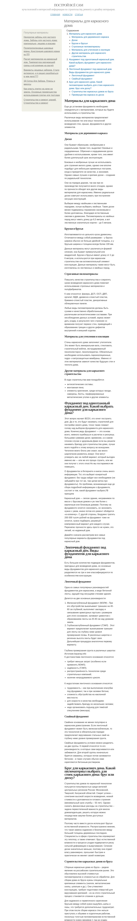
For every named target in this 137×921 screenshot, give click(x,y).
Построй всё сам (68, 5)
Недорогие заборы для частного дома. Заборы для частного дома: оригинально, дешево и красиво (40, 40)
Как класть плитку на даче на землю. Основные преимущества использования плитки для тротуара (42, 92)
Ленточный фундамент (83, 75)
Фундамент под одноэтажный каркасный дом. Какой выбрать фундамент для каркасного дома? (91, 62)
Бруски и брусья (80, 43)
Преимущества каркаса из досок (88, 95)
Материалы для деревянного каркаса (90, 37)
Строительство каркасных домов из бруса (92, 91)
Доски (74, 40)
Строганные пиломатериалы (86, 46)
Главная (55, 14)
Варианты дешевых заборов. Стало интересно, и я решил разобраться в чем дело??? (41, 73)
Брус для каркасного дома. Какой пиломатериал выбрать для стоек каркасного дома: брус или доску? (91, 85)
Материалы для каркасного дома (85, 34)
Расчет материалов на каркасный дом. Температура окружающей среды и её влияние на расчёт (40, 62)
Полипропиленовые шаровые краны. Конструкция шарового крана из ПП (42, 51)
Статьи (79, 14)
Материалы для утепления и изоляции (91, 50)
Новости (67, 14)
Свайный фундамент (82, 79)
